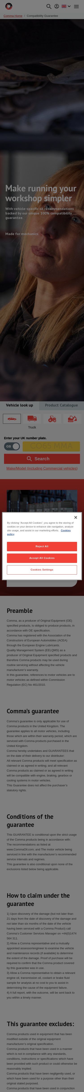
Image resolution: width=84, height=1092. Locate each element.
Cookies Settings (42, 569)
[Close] (76, 517)
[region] (42, 546)
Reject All (42, 546)
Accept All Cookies (42, 558)
